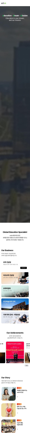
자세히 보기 (23, 267)
